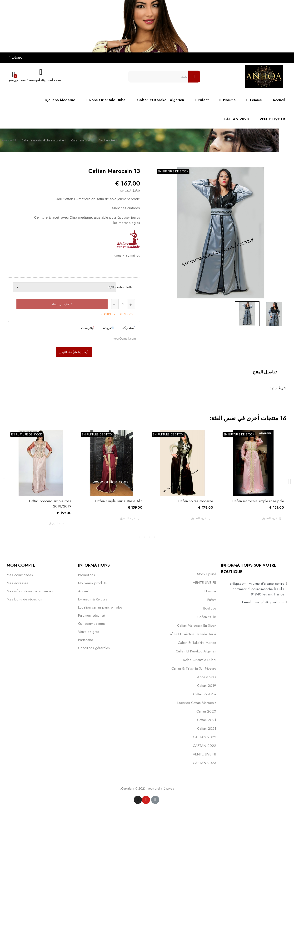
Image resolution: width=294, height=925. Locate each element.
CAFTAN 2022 (204, 737)
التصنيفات (208, 565)
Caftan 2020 (206, 711)
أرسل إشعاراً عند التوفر (74, 352)
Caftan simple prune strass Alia (118, 501)
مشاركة (128, 328)
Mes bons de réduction (24, 599)
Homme (210, 591)
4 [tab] (140, 537)
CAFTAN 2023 (204, 762)
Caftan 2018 (206, 617)
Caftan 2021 (206, 728)
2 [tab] (149, 537)
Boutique (209, 608)
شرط (282, 388)
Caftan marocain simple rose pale (258, 501)
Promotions (86, 575)
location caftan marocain (196, 702)
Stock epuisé (206, 574)
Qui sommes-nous (91, 623)
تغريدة (107, 328)
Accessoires (206, 677)
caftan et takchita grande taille (192, 634)
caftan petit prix (204, 694)
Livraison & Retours (92, 599)
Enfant (211, 599)
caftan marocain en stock (196, 625)
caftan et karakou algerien (196, 651)
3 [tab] (144, 537)
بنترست (87, 328)
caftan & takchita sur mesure (193, 668)
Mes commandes (20, 575)
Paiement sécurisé (91, 615)
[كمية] (123, 304)
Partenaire (85, 639)
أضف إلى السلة (62, 304)
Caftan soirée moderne (195, 501)
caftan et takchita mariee (197, 642)
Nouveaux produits (92, 583)
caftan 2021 (206, 720)
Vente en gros (89, 631)
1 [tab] (154, 537)
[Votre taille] (64, 287)
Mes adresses (17, 583)
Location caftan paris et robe (100, 607)
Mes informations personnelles (30, 591)
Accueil (83, 591)
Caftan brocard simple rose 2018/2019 (50, 503)
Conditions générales (94, 648)
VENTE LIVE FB (204, 582)
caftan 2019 (206, 685)
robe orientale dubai (199, 659)
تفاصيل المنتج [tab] (265, 372)
